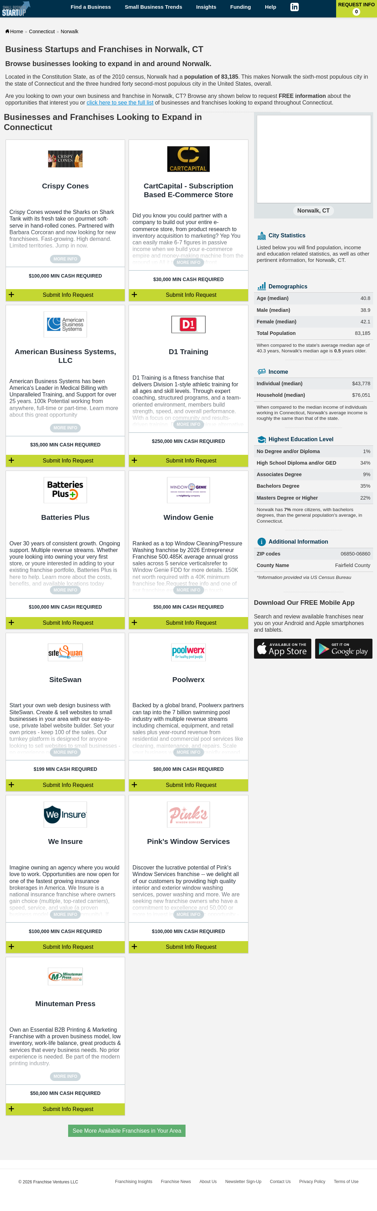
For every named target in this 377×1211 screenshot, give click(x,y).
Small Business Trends (153, 7)
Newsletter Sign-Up (243, 1181)
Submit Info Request (68, 295)
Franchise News (176, 1181)
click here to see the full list (120, 103)
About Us (208, 1181)
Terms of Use (346, 1181)
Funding (240, 7)
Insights (206, 7)
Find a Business (91, 7)
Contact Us (280, 1181)
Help (270, 7)
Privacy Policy (312, 1181)
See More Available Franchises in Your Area (127, 1131)
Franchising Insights (133, 1181)
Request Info (356, 9)
